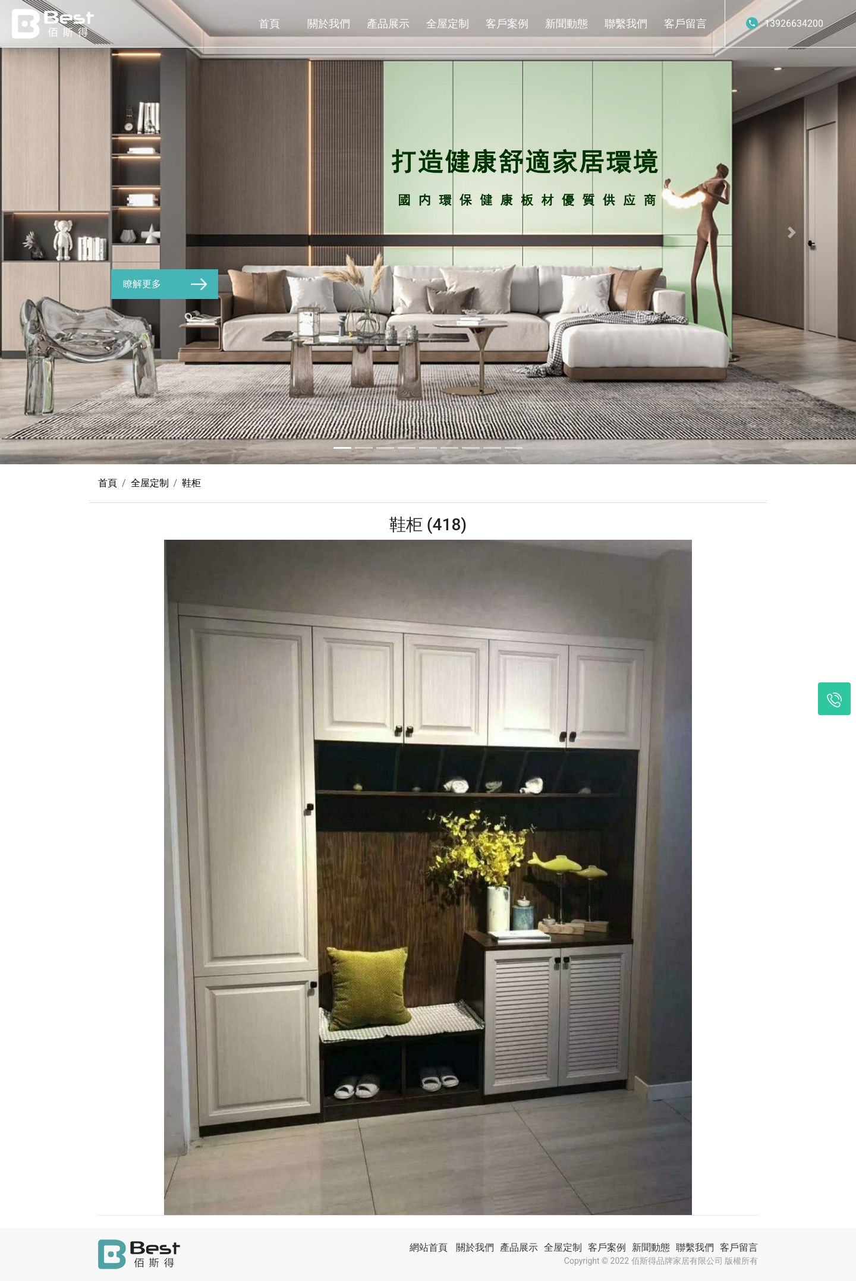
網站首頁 (429, 1247)
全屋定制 (447, 23)
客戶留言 (685, 23)
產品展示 (388, 23)
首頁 (269, 23)
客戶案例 (507, 23)
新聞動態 (566, 23)
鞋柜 (191, 483)
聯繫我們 (626, 23)
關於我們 (328, 23)
